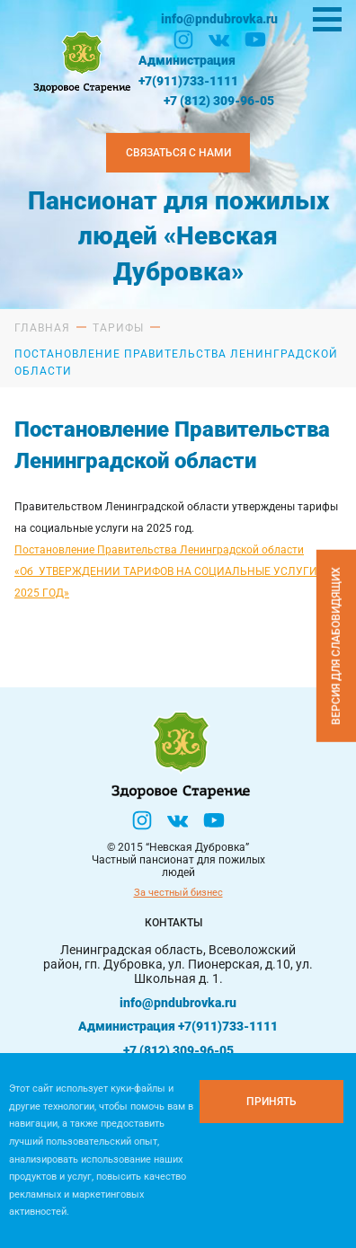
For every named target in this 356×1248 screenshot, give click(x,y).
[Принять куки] (271, 1101)
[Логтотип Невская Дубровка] (80, 60)
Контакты (173, 922)
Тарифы (118, 328)
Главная (42, 328)
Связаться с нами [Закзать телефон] (178, 152)
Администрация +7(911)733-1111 (188, 70)
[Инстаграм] (183, 39)
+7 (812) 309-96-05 (219, 100)
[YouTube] (255, 39)
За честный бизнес (178, 892)
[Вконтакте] (219, 39)
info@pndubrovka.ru (219, 19)
